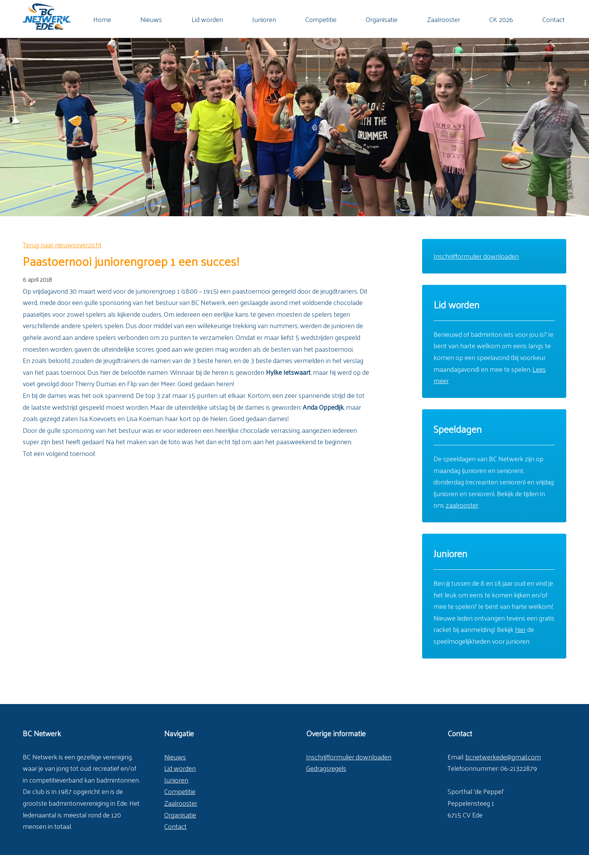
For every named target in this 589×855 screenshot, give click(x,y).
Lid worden (207, 19)
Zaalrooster (443, 19)
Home (102, 19)
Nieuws (151, 19)
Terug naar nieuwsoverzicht (62, 244)
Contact (553, 19)
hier (520, 629)
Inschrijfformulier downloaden (476, 256)
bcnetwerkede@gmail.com (503, 756)
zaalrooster (462, 504)
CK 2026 (501, 19)
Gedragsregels (326, 768)
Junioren (264, 19)
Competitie (320, 19)
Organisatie (381, 19)
